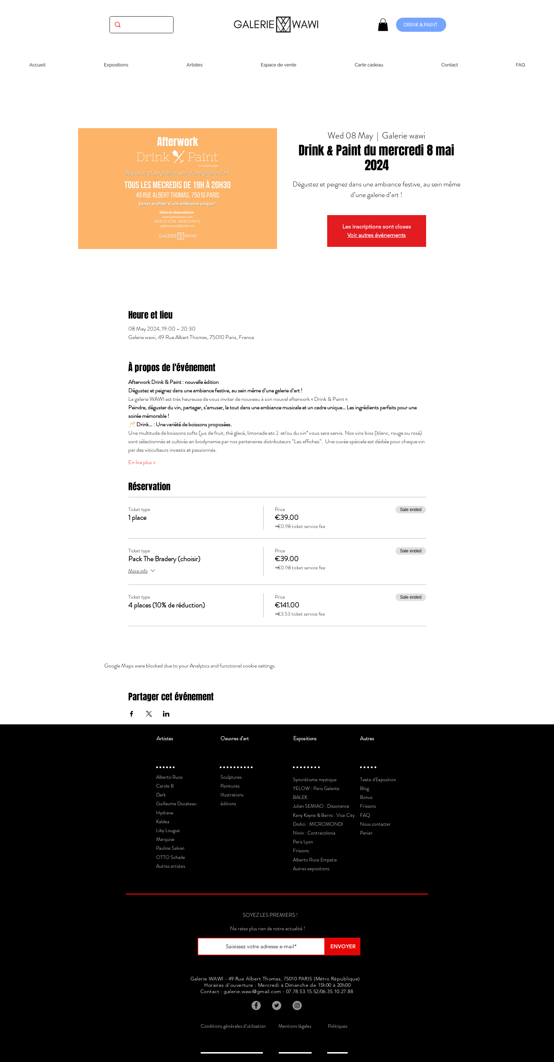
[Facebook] (256, 1005)
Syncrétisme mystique (315, 779)
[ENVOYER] (342, 946)
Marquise (165, 839)
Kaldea (162, 821)
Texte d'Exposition (378, 779)
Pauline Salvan (170, 848)
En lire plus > (141, 462)
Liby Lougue (168, 830)
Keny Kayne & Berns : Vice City (324, 815)
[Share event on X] (149, 714)
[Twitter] (276, 1005)
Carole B (165, 785)
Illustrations (231, 794)
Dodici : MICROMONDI (318, 823)
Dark (161, 794)
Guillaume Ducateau (176, 803)
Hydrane (164, 812)
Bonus (366, 797)
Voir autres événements (376, 235)
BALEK (300, 797)
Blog (364, 788)
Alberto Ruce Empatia (315, 859)
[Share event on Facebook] (131, 714)
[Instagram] (297, 1005)
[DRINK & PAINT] (421, 25)
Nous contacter (375, 823)
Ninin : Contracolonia (314, 832)
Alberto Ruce (169, 777)
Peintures (230, 785)
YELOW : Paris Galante (316, 788)
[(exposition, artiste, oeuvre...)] (141, 25)
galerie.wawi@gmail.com (252, 991)
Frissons (301, 850)
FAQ (365, 815)
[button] (383, 24)
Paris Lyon (303, 841)
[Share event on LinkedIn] (166, 714)
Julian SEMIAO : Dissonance (321, 805)
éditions (228, 803)
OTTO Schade (170, 857)
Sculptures (231, 777)
